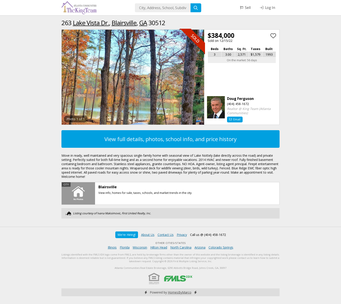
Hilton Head (158, 247)
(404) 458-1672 (238, 104)
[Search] (196, 7)
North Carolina (180, 247)
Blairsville (124, 22)
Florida (125, 247)
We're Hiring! (127, 235)
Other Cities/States (170, 243)
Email (234, 119)
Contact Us (166, 235)
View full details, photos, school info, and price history (170, 139)
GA (143, 22)
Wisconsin (140, 247)
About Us (147, 235)
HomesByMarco (179, 292)
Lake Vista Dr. (91, 22)
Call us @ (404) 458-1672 (208, 235)
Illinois (112, 247)
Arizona (200, 247)
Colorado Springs (221, 247)
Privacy (182, 235)
